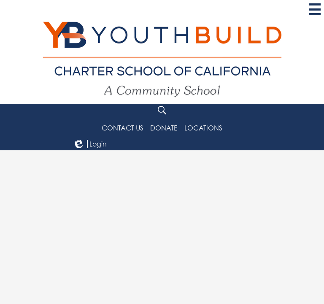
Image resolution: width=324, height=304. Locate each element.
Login (90, 144)
